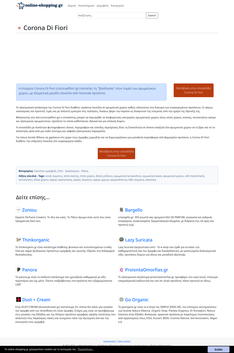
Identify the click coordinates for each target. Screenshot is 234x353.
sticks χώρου (87, 176)
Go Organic (137, 299)
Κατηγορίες (117, 5)
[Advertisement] (117, 58)
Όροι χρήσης (124, 341)
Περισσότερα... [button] (86, 349)
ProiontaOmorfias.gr (146, 269)
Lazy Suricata (138, 240)
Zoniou (29, 210)
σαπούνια (150, 179)
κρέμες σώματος (82, 179)
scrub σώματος (53, 176)
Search (152, 15)
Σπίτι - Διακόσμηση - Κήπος (73, 171)
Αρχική (72, 5)
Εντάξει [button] (218, 349)
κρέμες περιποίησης (61, 179)
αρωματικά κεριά (152, 176)
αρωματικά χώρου (173, 176)
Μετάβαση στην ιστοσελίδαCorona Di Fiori (193, 90)
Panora (29, 269)
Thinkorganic (36, 240)
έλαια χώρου (41, 179)
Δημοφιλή (102, 5)
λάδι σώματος (136, 179)
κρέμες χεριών (101, 179)
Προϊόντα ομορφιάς (45, 171)
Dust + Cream (36, 299)
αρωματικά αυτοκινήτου (127, 176)
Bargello (134, 210)
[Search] (111, 15)
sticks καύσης (71, 176)
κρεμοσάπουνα (118, 179)
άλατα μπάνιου (104, 176)
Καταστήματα (86, 5)
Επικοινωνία (109, 341)
